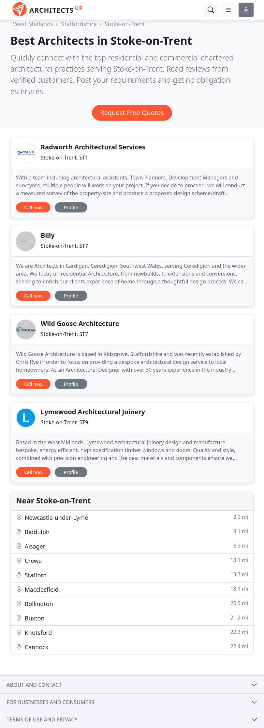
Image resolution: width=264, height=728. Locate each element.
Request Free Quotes (132, 112)
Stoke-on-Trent (125, 24)
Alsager (132, 546)
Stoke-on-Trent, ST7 (64, 245)
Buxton (132, 618)
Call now (33, 207)
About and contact (34, 684)
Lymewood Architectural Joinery (93, 411)
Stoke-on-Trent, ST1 (64, 157)
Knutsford (132, 632)
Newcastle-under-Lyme (132, 517)
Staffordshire (79, 24)
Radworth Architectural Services (93, 147)
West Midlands (33, 24)
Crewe (132, 560)
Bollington (132, 604)
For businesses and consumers (50, 702)
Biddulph (132, 532)
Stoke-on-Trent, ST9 (64, 422)
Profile (71, 207)
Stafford (132, 575)
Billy (48, 235)
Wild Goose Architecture (80, 323)
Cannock (132, 647)
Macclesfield (132, 589)
